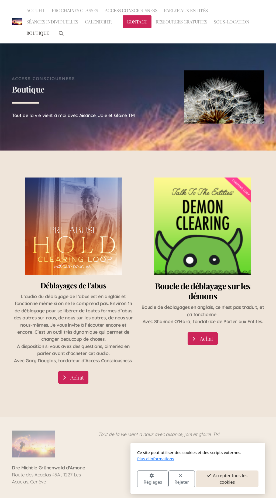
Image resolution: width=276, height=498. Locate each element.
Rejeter (122, 479)
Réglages (93, 479)
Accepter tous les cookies (167, 479)
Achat (73, 377)
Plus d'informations (95, 458)
